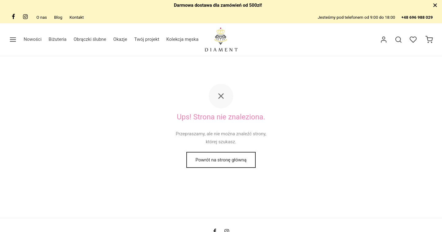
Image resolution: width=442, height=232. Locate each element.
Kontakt (76, 17)
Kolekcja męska (182, 39)
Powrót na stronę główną (221, 160)
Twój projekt (146, 39)
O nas (41, 17)
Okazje (120, 39)
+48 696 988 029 (417, 17)
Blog (58, 17)
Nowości (32, 39)
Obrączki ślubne (90, 39)
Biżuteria (57, 39)
